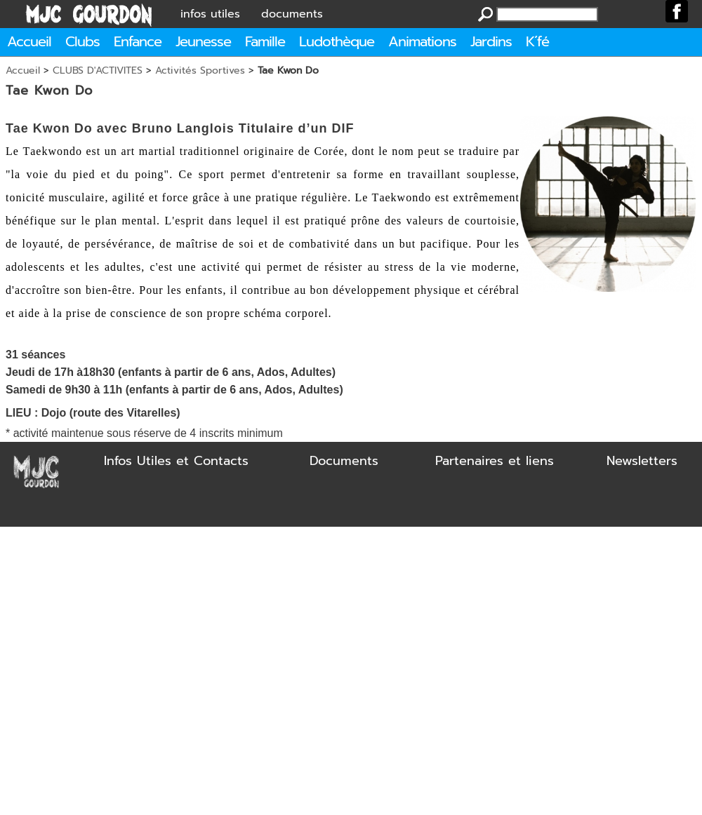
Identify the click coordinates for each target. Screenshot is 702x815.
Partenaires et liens (494, 461)
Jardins (491, 41)
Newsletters (642, 461)
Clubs (82, 41)
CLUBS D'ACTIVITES (98, 70)
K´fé (537, 41)
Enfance (137, 41)
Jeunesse (203, 41)
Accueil (29, 41)
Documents (344, 461)
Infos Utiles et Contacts (176, 461)
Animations (422, 41)
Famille (265, 41)
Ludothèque (336, 41)
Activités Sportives (200, 70)
